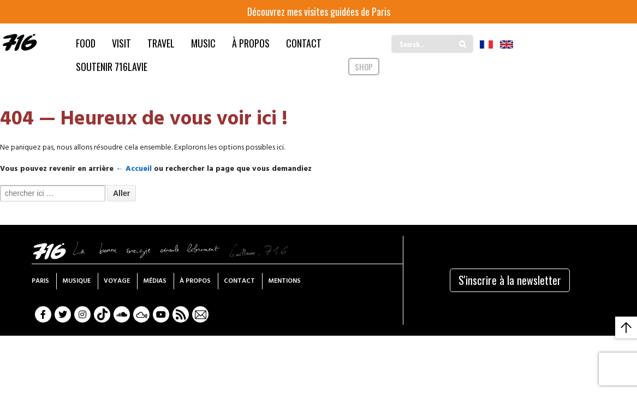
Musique (76, 281)
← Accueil (134, 169)
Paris (40, 281)
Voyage (117, 281)
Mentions (284, 281)
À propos (195, 281)
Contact (239, 281)
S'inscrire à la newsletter (510, 280)
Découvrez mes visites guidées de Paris (318, 11)
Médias (154, 281)
